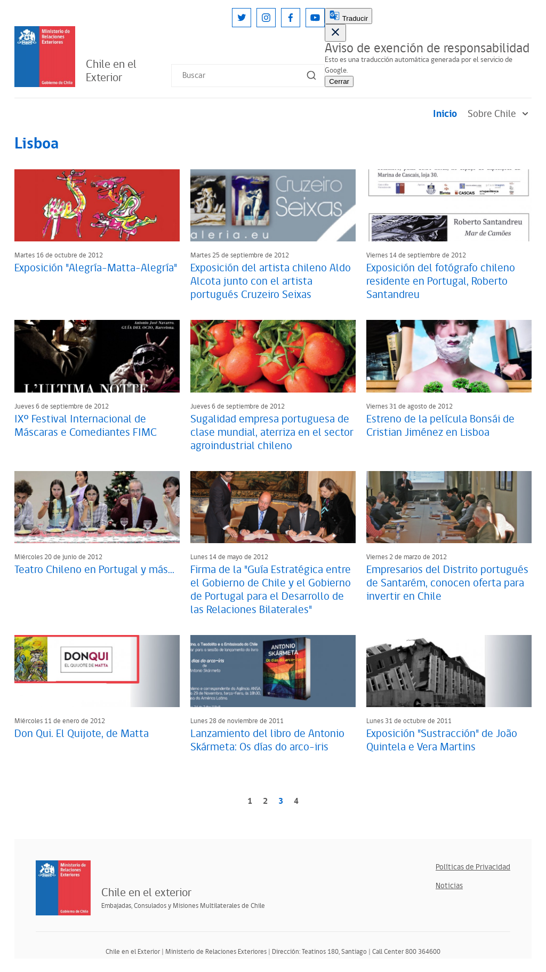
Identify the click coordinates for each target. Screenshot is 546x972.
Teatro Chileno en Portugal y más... (94, 570)
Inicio (445, 114)
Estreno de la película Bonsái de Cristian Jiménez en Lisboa (440, 426)
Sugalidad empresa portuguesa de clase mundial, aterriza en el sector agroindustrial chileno (272, 432)
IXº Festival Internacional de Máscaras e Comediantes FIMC (85, 426)
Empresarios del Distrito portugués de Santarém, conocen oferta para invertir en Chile (447, 583)
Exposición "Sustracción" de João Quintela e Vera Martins (441, 740)
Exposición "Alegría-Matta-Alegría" (95, 268)
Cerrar (339, 81)
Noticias (449, 885)
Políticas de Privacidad (473, 867)
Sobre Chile (500, 114)
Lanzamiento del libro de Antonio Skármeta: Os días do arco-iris (267, 740)
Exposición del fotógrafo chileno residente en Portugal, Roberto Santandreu (440, 281)
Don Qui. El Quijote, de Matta (81, 734)
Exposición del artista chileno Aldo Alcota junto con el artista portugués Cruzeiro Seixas (270, 281)
